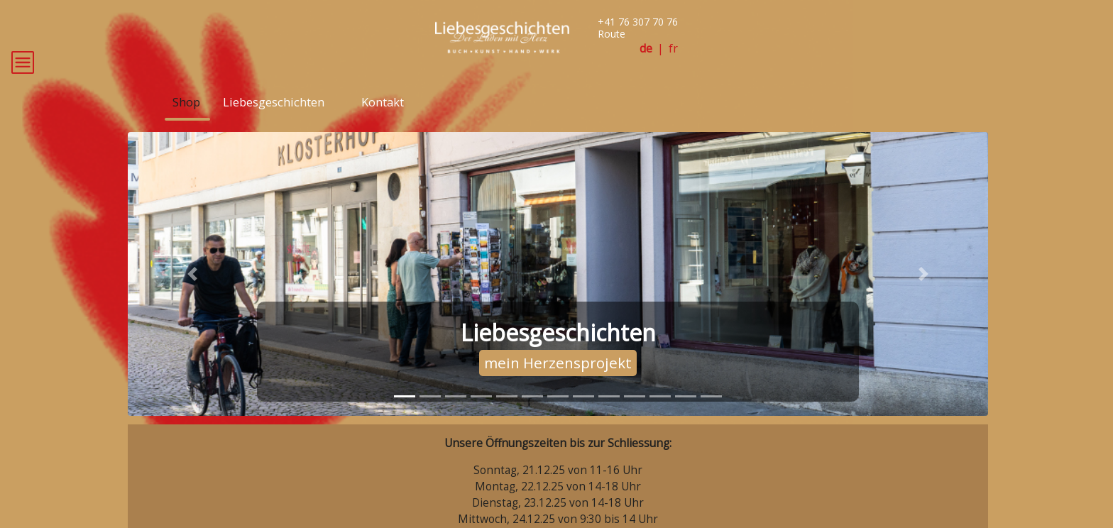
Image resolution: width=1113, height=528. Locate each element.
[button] (192, 294)
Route (611, 33)
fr (673, 48)
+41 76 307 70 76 (638, 21)
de (646, 48)
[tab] (404, 417)
